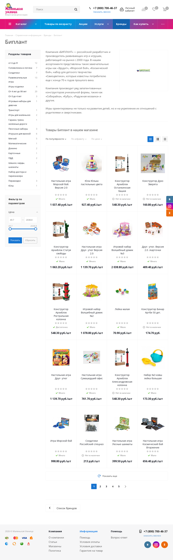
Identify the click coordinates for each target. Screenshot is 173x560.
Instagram (169, 206)
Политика (55, 550)
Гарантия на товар (91, 550)
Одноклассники (169, 213)
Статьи (53, 542)
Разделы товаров (19, 54)
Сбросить (30, 240)
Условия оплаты (90, 542)
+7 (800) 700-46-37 (105, 8)
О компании (56, 537)
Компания (55, 531)
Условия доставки (91, 546)
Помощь (85, 537)
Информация (88, 531)
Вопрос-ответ (119, 537)
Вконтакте (169, 199)
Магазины (55, 546)
